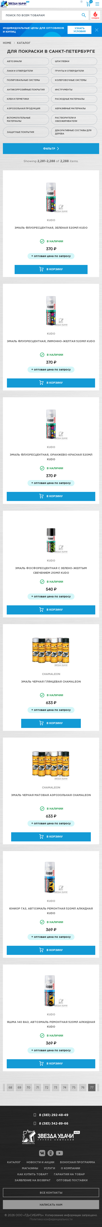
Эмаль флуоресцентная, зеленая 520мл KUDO (51, 227)
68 (10, 1087)
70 (28, 1087)
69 (19, 1087)
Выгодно (95, 12)
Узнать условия (80, 30)
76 (82, 1087)
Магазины (30, 1168)
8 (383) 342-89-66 (53, 1123)
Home (7, 42)
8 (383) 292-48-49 (53, 1115)
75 (73, 1087)
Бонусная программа (77, 1162)
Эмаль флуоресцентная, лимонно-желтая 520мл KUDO (51, 341)
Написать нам (51, 1204)
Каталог (24, 42)
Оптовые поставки (72, 1180)
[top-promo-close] (96, 30)
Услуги (49, 1168)
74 (64, 1087)
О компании (70, 1168)
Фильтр (49, 148)
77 (92, 1087)
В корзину (55, 269)
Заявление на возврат (33, 1180)
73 (55, 1087)
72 (46, 1087)
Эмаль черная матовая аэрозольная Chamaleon (51, 794)
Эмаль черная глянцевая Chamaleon (51, 681)
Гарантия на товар (69, 1174)
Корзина (90, 2)
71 (37, 1087)
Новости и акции (40, 1162)
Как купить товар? (32, 1174)
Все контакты (51, 1192)
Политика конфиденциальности (51, 1219)
